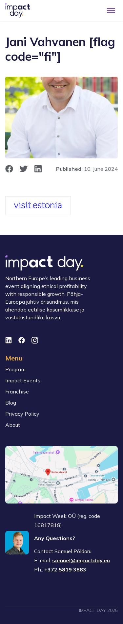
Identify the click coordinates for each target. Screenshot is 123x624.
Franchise (17, 391)
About (12, 425)
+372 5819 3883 (65, 569)
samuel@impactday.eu (81, 560)
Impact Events (22, 380)
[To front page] (17, 10)
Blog (10, 402)
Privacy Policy (22, 413)
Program (15, 369)
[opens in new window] (9, 169)
